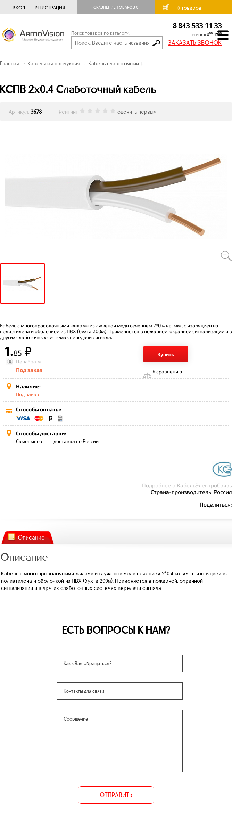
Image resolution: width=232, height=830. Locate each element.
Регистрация (50, 8)
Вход (19, 8)
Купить (165, 354)
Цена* (23, 361)
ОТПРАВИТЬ (116, 795)
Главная (9, 63)
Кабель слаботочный (113, 63)
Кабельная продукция (53, 63)
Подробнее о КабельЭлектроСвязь (187, 485)
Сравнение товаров (115, 7)
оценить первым (137, 111)
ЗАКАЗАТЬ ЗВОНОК (195, 43)
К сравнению (167, 372)
